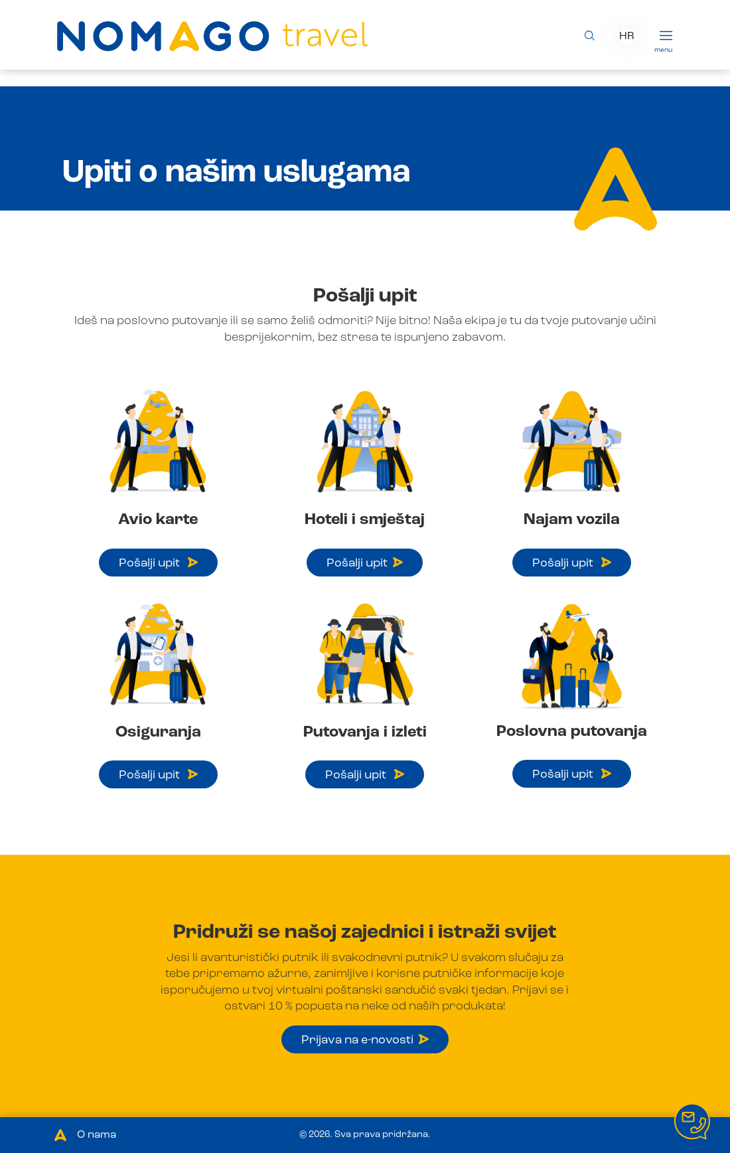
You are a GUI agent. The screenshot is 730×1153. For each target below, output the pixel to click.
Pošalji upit (158, 563)
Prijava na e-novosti (365, 1040)
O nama (96, 1135)
